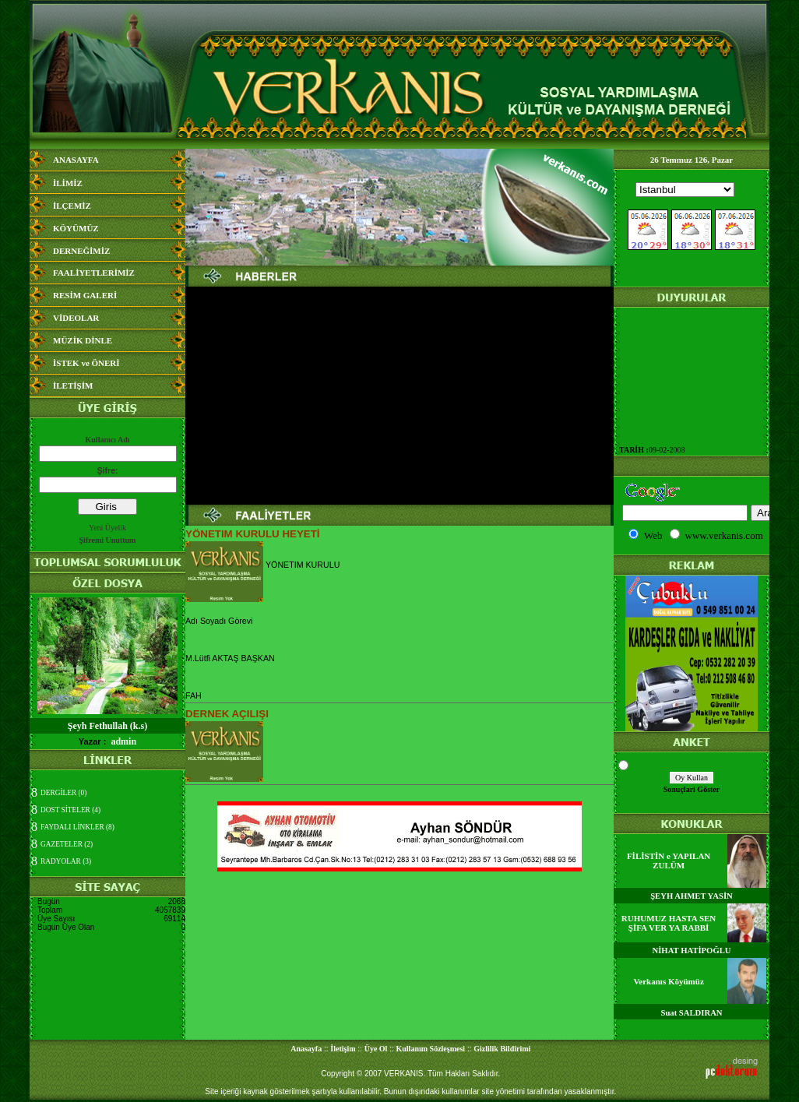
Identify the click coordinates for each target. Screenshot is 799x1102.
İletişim (342, 1048)
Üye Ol (376, 1048)
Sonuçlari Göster (691, 789)
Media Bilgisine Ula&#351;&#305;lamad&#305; (691, 228)
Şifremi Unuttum (107, 540)
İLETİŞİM (73, 385)
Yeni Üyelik (107, 527)
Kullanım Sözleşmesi (431, 1048)
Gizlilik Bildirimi (501, 1048)
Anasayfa (306, 1048)
